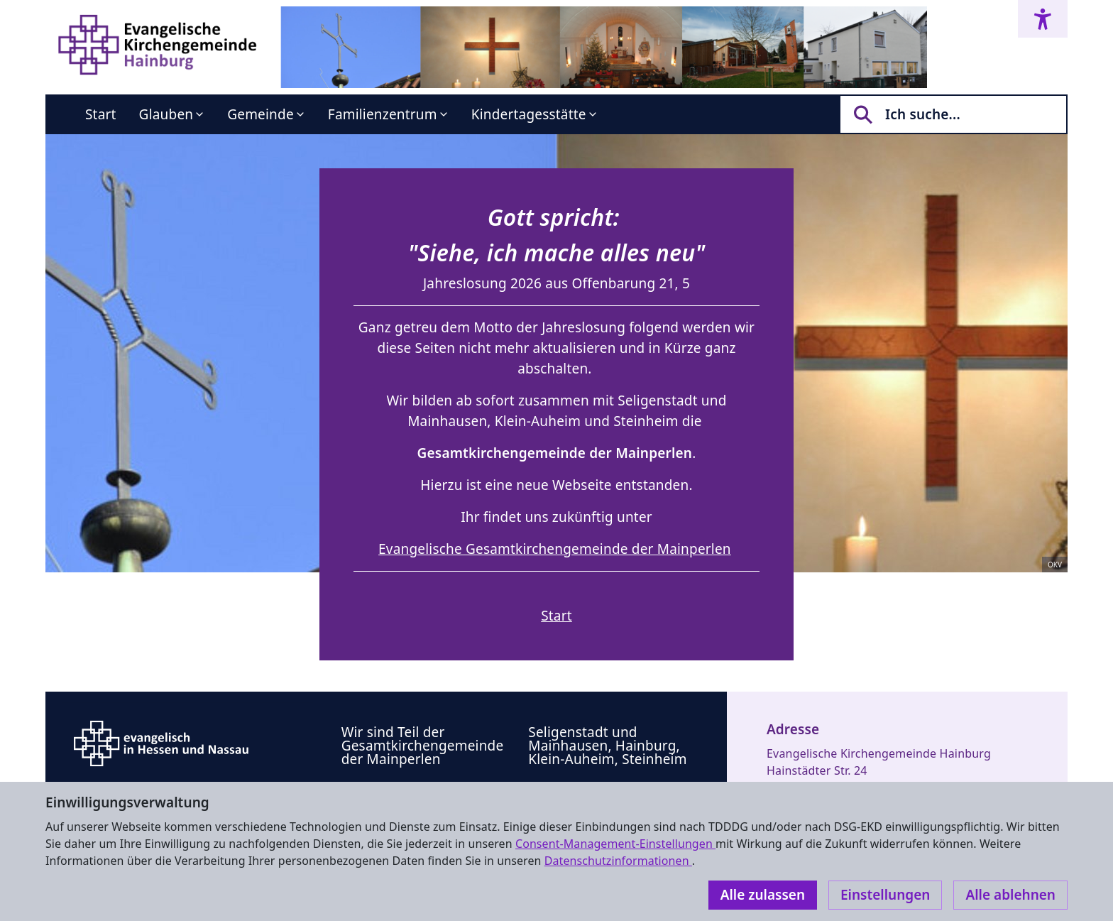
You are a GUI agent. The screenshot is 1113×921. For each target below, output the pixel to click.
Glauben (166, 114)
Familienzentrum (382, 114)
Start (100, 114)
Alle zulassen (762, 894)
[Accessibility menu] (1043, 19)
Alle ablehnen (1010, 894)
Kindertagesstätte (528, 114)
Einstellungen (885, 894)
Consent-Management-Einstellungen (615, 843)
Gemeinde (260, 114)
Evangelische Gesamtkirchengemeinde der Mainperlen (554, 549)
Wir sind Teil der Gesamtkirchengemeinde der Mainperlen (422, 745)
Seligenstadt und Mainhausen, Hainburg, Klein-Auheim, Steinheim (607, 745)
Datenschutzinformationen (618, 860)
